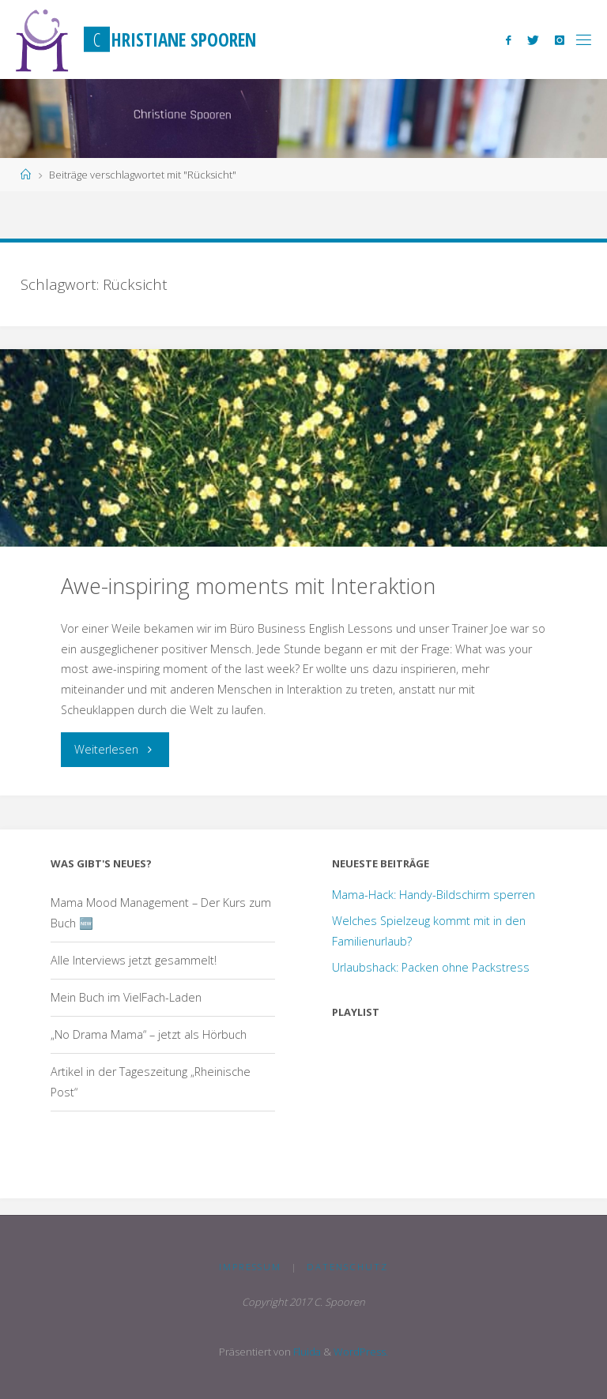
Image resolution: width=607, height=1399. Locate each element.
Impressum (250, 1267)
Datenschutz (347, 1267)
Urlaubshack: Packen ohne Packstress (431, 967)
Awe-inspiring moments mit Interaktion (248, 585)
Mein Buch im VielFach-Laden (126, 997)
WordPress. (361, 1351)
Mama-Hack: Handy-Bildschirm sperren (433, 894)
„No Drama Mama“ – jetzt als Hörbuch (149, 1034)
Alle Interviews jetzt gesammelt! (134, 960)
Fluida (306, 1351)
